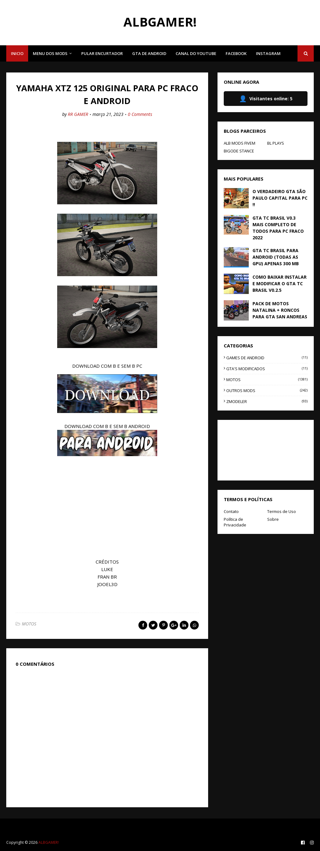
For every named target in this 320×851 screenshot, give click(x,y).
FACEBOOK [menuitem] (236, 53)
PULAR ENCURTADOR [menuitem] (102, 53)
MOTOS (29, 624)
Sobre (273, 519)
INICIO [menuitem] (17, 53)
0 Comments (140, 114)
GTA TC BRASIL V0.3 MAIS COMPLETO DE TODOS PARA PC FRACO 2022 (278, 228)
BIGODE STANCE (239, 151)
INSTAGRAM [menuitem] (268, 53)
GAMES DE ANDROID (267, 358)
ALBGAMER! (160, 21)
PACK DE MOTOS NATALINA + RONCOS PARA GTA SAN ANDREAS (279, 310)
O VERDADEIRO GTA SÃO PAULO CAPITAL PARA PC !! (280, 197)
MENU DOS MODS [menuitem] (50, 53)
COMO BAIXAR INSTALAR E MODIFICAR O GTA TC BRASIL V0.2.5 (279, 283)
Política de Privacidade (235, 522)
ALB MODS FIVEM (239, 143)
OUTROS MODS (267, 390)
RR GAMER (78, 114)
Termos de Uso (281, 511)
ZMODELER (267, 401)
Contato (231, 511)
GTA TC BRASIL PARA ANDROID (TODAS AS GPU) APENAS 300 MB (275, 256)
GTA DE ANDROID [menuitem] (149, 53)
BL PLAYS (275, 143)
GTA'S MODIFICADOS (267, 368)
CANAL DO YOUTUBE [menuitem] (196, 53)
